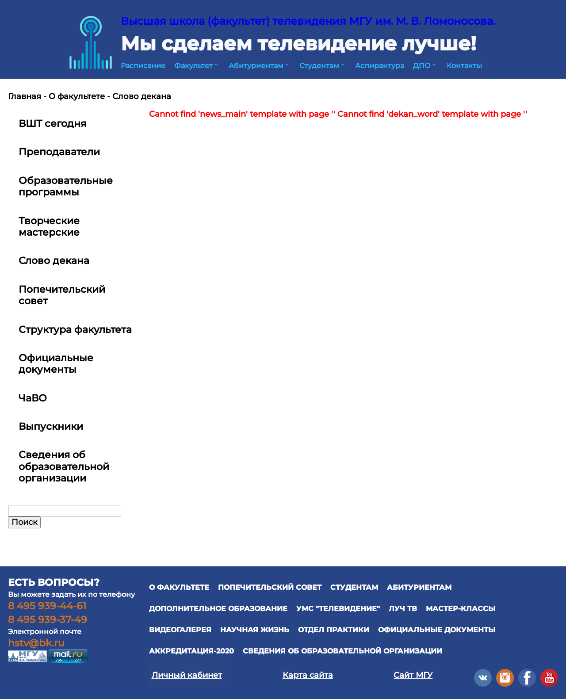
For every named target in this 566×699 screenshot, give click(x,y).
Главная (24, 96)
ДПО (425, 65)
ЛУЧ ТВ (403, 608)
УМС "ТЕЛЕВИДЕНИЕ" (338, 608)
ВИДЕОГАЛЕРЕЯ (180, 630)
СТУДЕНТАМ (354, 587)
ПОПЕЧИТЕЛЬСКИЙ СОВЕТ (269, 587)
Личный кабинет (187, 675)
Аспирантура (379, 65)
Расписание (143, 65)
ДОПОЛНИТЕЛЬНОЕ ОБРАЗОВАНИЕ (218, 608)
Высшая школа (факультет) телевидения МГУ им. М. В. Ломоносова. (308, 21)
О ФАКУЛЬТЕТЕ (179, 587)
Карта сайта (308, 675)
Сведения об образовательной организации (342, 651)
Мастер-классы (460, 608)
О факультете (77, 96)
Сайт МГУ (413, 675)
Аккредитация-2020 (191, 651)
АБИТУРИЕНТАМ (419, 587)
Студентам (322, 65)
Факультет (197, 65)
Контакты (464, 65)
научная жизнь (254, 630)
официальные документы (436, 630)
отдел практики (333, 630)
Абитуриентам (260, 65)
